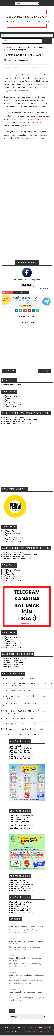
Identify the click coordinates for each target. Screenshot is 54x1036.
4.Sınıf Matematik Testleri (11, 386)
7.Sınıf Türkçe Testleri (9, 575)
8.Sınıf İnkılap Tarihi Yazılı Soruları (21, 911)
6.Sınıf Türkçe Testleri (9, 532)
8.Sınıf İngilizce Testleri (10, 646)
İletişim (39, 1032)
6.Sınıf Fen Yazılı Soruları (18, 821)
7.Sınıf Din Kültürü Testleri (11, 581)
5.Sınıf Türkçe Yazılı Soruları (19, 751)
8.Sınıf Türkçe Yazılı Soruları (19, 907)
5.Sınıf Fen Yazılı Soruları (18, 747)
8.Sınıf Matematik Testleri (11, 638)
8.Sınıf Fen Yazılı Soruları (18, 905)
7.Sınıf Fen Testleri (8, 573)
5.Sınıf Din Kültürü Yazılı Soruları (21, 755)
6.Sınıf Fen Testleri (8, 536)
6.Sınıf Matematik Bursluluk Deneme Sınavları (19, 556)
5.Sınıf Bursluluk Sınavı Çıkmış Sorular (15, 419)
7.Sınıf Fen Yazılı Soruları (18, 882)
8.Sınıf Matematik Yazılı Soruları (21, 903)
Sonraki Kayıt (9, 371)
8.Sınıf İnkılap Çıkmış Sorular (12, 666)
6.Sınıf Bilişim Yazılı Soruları (19, 829)
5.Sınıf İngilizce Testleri (10, 407)
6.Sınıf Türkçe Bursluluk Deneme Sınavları (17, 560)
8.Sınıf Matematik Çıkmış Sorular (13, 660)
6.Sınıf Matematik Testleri (11, 534)
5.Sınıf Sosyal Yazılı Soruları (19, 753)
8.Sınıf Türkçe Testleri (9, 642)
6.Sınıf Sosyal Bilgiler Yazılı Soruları (22, 823)
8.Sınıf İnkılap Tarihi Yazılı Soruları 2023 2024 (26, 928)
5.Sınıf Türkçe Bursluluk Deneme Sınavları (17, 425)
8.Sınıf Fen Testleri (8, 640)
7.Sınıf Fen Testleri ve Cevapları (15, 692)
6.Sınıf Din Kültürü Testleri (11, 542)
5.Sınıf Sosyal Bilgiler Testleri (12, 403)
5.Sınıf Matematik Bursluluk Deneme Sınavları (19, 421)
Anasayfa (7, 47)
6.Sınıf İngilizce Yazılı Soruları (20, 825)
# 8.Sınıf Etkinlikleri (21, 292)
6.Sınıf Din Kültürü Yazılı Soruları (21, 827)
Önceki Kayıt (44, 371)
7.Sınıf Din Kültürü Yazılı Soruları (21, 892)
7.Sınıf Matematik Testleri (11, 571)
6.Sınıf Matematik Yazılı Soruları (21, 817)
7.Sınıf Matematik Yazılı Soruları (21, 886)
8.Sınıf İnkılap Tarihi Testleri (11, 644)
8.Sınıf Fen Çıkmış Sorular (11, 662)
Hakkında (31, 1032)
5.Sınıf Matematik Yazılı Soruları (21, 749)
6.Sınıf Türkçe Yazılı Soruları (19, 819)
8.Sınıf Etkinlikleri (19, 47)
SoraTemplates (19, 1028)
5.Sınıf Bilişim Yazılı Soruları (19, 759)
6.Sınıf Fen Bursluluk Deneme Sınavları (16, 558)
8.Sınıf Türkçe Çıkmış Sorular (12, 664)
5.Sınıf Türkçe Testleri (9, 399)
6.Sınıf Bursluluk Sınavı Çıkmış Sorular (15, 554)
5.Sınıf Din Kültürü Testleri (11, 405)
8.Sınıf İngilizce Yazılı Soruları (20, 909)
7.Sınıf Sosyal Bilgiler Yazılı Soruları (22, 888)
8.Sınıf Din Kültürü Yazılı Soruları (21, 913)
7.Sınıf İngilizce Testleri (10, 579)
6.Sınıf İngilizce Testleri (10, 540)
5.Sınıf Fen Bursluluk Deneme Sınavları (16, 423)
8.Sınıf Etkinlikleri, (37, 67)
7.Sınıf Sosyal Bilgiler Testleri (12, 577)
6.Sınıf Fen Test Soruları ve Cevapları (17, 720)
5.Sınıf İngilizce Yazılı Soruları (20, 757)
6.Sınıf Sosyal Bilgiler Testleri (12, 538)
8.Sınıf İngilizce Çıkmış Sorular (12, 668)
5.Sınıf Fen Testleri (8, 401)
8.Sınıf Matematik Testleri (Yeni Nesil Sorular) (22, 730)
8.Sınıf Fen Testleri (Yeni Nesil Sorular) (19, 679)
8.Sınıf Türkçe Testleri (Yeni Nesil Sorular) (20, 725)
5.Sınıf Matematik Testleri (11, 397)
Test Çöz (22, 1032)
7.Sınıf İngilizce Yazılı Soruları (20, 890)
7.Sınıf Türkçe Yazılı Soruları (19, 884)
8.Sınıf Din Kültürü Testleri (11, 648)
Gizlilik (46, 1032)
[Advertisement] (27, 233)
